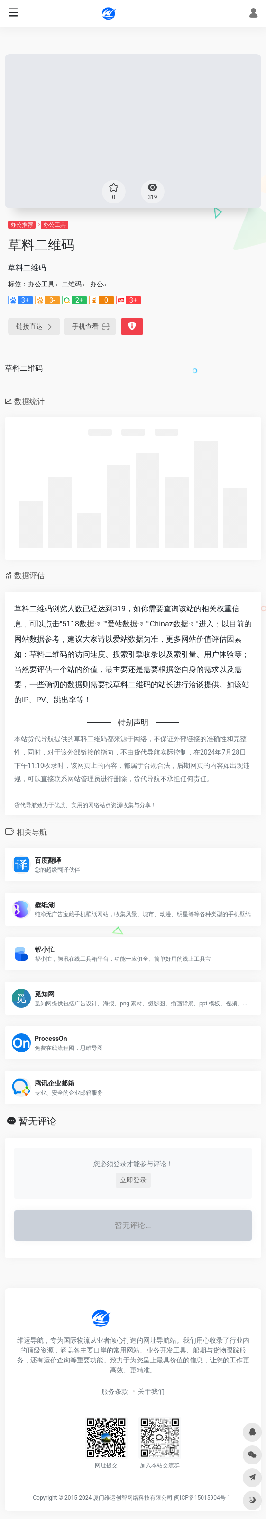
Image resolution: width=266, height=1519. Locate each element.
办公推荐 (21, 224)
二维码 (72, 284)
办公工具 (54, 224)
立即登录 (133, 1180)
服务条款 (114, 1391)
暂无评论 (37, 1121)
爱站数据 (122, 623)
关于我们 (151, 1391)
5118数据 (78, 623)
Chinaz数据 (169, 623)
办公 (96, 284)
